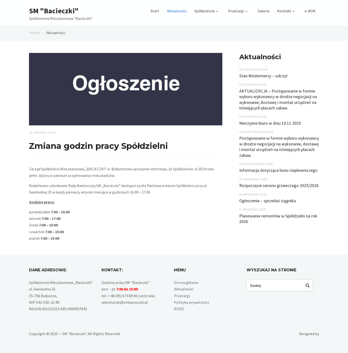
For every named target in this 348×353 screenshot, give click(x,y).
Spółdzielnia (204, 10)
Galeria (263, 10)
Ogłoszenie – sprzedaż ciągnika (267, 200)
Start (155, 10)
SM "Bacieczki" (54, 10)
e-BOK (310, 10)
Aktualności (177, 10)
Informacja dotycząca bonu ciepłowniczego (278, 170)
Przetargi (236, 10)
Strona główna (186, 282)
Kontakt (284, 10)
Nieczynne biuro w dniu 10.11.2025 (270, 123)
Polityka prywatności (191, 302)
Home (34, 33)
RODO (179, 308)
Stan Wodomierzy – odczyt (263, 76)
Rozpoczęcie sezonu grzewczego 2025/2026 (279, 185)
